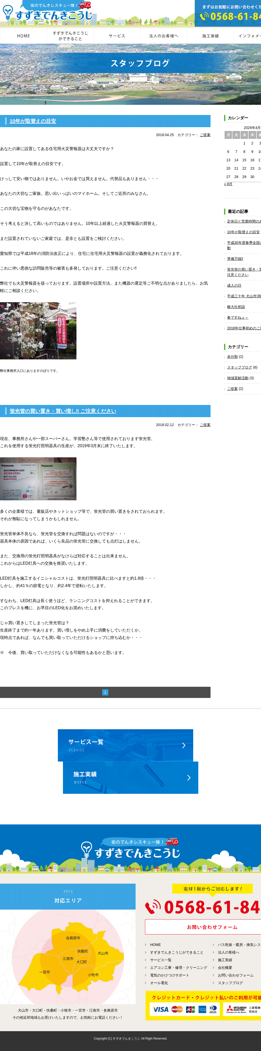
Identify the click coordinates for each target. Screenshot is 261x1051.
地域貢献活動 (238, 378)
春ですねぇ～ (238, 317)
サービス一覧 (161, 960)
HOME (155, 945)
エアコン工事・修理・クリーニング (178, 968)
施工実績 (225, 960)
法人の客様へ (228, 952)
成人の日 (234, 285)
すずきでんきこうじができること (177, 952)
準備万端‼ (235, 259)
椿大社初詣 (236, 307)
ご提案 (205, 135)
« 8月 (228, 184)
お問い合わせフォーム (236, 975)
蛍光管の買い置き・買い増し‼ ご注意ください (63, 411)
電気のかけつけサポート (169, 975)
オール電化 (159, 983)
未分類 (232, 357)
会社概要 (225, 968)
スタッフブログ (239, 367)
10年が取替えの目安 (33, 121)
